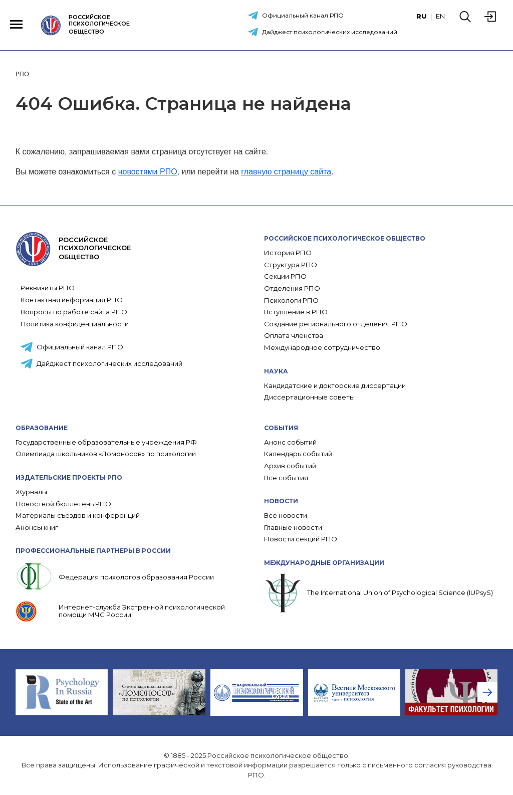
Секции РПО (285, 276)
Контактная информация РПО (72, 300)
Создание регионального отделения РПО (335, 324)
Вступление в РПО (296, 312)
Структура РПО (290, 265)
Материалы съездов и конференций (78, 515)
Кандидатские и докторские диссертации (335, 385)
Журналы (31, 492)
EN (440, 16)
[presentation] (487, 692)
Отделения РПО (292, 288)
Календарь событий (298, 454)
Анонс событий (290, 442)
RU (421, 16)
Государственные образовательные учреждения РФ (106, 442)
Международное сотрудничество (322, 347)
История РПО (288, 253)
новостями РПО (147, 171)
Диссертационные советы (309, 397)
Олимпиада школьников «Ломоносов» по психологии (106, 454)
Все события (286, 478)
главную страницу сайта (286, 171)
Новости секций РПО (300, 539)
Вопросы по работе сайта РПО (74, 312)
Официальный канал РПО (303, 15)
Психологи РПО (291, 300)
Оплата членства (293, 335)
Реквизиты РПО (48, 288)
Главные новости (293, 527)
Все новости (285, 515)
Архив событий (290, 466)
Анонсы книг (37, 527)
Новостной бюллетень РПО (63, 504)
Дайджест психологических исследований (329, 32)
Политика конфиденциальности (75, 324)
